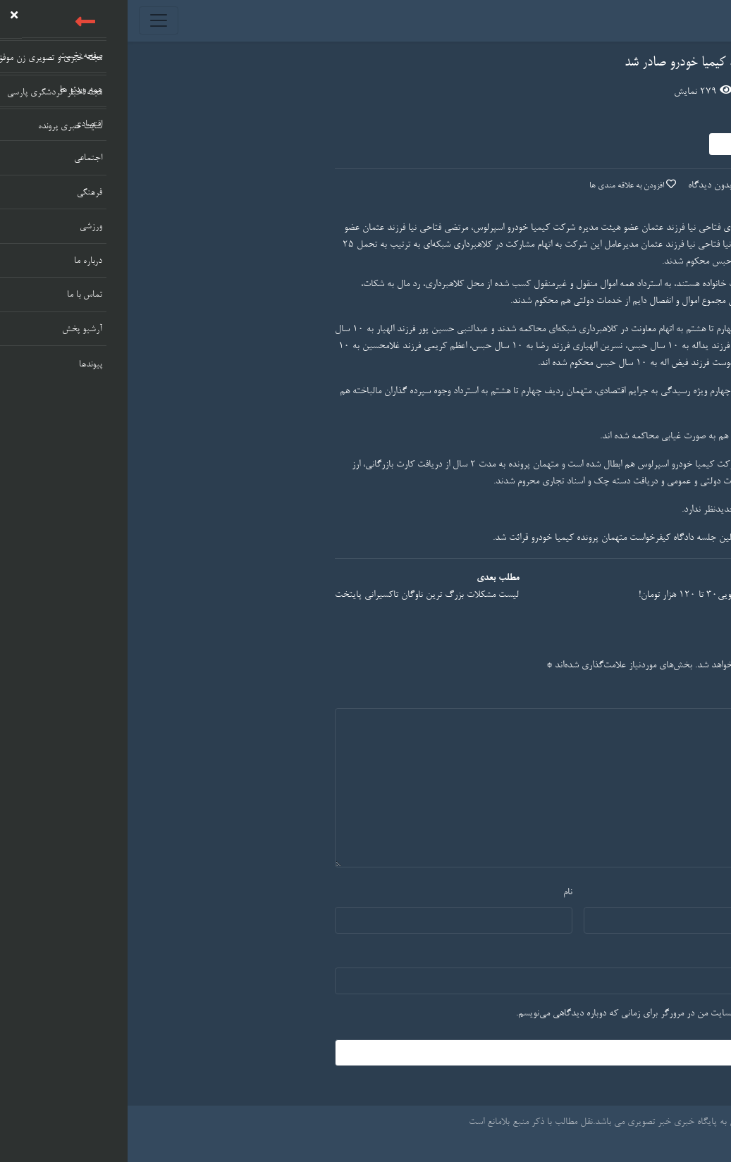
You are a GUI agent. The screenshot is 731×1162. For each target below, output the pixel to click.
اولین (599, 538)
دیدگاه (678, 694)
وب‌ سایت (677, 953)
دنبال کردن (612, 143)
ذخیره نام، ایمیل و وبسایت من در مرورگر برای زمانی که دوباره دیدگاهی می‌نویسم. (532, 1014)
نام (440, 892)
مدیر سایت (626, 120)
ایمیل (684, 892)
